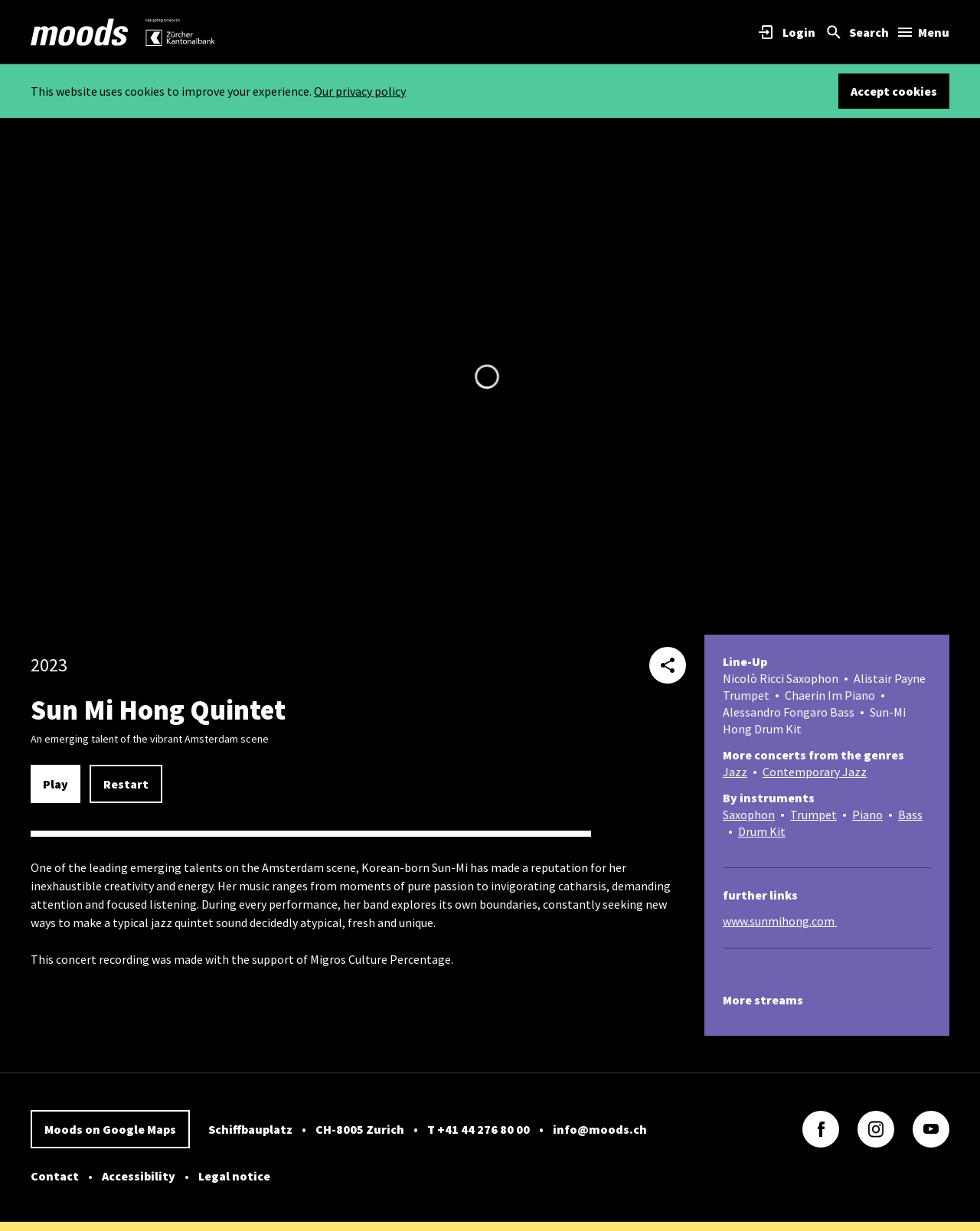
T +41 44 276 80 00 (478, 1129)
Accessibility (138, 1176)
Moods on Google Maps (110, 1129)
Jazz (735, 771)
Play (55, 784)
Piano (867, 814)
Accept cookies (894, 91)
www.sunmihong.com (780, 921)
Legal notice (234, 1176)
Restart (126, 784)
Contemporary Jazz (815, 771)
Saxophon (749, 814)
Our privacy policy (360, 91)
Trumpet (813, 814)
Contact (55, 1176)
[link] (80, 32)
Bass (910, 814)
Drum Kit (762, 831)
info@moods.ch (600, 1129)
